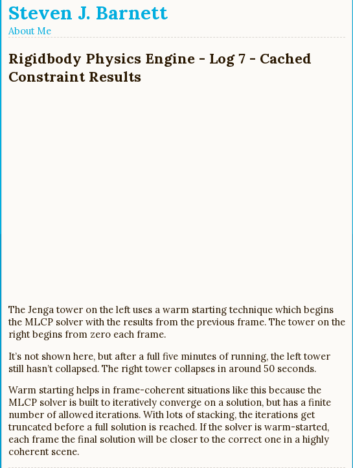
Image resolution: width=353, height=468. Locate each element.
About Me (29, 31)
